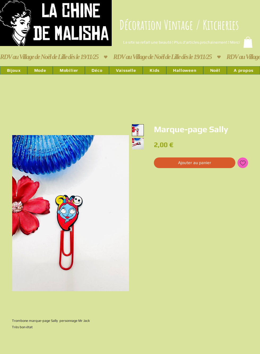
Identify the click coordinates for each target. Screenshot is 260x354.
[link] (248, 42)
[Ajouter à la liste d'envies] (242, 162)
